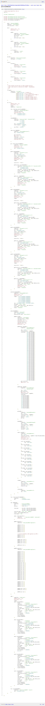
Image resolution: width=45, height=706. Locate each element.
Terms (12, 704)
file (23, 9)
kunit (2, 5)
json (43, 704)
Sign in (43, 1)
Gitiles (6, 704)
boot (38, 5)
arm (35, 5)
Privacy (9, 704)
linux (5, 5)
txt (40, 704)
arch (32, 5)
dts (40, 5)
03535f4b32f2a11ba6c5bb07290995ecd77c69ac (18, 5)
